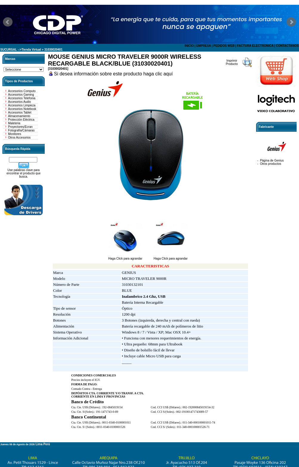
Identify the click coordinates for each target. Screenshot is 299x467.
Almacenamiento (19, 116)
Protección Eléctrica (21, 119)
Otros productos (270, 163)
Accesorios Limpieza (21, 105)
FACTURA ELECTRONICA (255, 45)
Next (291, 22)
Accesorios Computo (21, 91)
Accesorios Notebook (22, 109)
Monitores (14, 134)
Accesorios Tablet (19, 112)
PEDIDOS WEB (224, 45)
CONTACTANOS (287, 45)
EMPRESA (203, 45)
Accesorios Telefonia (21, 98)
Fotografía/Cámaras (21, 130)
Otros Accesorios (19, 137)
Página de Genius (272, 160)
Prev (8, 22)
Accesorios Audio (19, 101)
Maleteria (14, 123)
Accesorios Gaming (21, 94)
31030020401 (53, 49)
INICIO (189, 45)
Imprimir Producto (232, 62)
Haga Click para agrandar (125, 257)
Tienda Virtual (31, 49)
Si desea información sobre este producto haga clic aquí (113, 73)
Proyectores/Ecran (20, 126)
